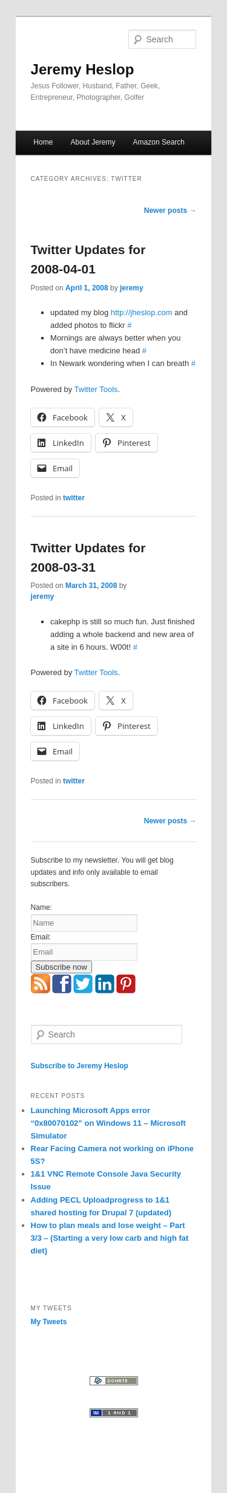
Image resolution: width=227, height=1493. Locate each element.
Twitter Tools (96, 389)
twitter (74, 498)
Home (43, 142)
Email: (41, 937)
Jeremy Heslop (82, 69)
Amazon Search (159, 142)
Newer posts (170, 210)
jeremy (131, 288)
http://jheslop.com (142, 312)
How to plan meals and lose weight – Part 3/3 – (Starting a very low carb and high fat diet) (110, 1238)
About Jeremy (92, 142)
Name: (41, 907)
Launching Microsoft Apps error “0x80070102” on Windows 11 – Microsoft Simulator (108, 1123)
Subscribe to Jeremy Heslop (79, 1066)
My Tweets (49, 1322)
